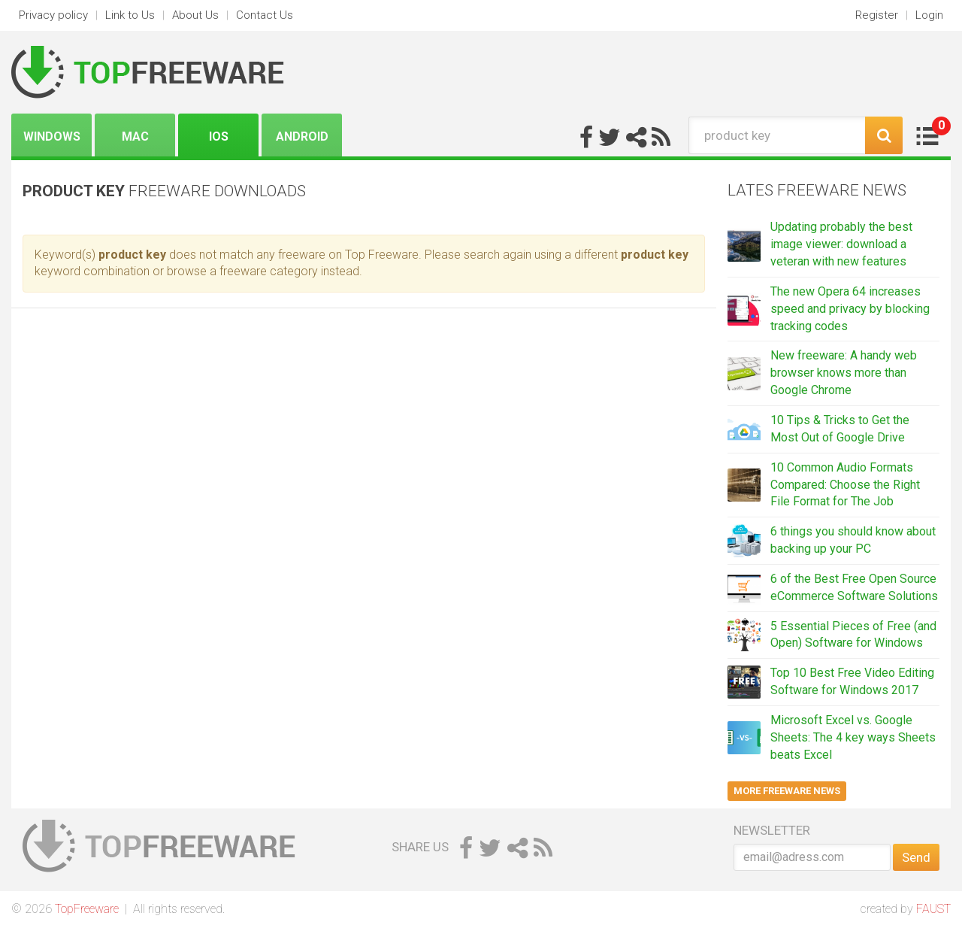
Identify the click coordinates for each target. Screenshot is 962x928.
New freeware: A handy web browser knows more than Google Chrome (843, 372)
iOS (218, 136)
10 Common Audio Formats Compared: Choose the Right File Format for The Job (845, 484)
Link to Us (130, 15)
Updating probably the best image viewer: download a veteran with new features (841, 244)
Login (929, 15)
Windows (51, 136)
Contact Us (264, 15)
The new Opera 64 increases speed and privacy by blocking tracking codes (850, 308)
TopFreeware (87, 909)
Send (916, 857)
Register (876, 15)
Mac (135, 136)
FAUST (933, 909)
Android (302, 136)
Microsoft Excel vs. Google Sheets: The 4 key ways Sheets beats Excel (853, 737)
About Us (195, 15)
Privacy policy (53, 15)
